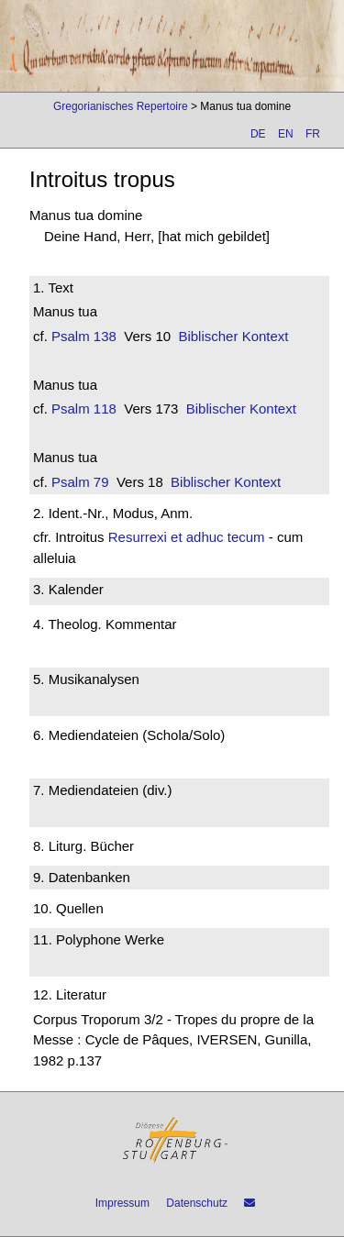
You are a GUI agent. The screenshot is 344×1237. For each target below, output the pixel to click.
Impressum (122, 1203)
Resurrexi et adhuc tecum (186, 537)
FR (312, 133)
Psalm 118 (84, 408)
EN (286, 133)
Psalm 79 (80, 482)
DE (258, 133)
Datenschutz (196, 1203)
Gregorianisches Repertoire (120, 106)
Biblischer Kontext (233, 336)
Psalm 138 (84, 336)
